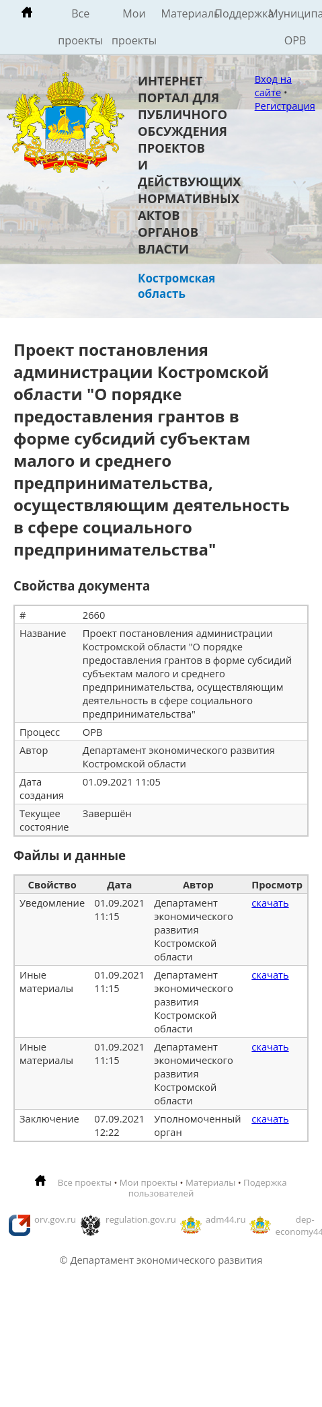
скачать (269, 902)
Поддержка (241, 13)
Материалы (187, 13)
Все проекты (80, 27)
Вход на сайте (273, 85)
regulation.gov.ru (141, 1219)
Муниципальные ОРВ (295, 27)
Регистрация (285, 105)
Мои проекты (134, 27)
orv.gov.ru (55, 1219)
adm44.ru (226, 1219)
